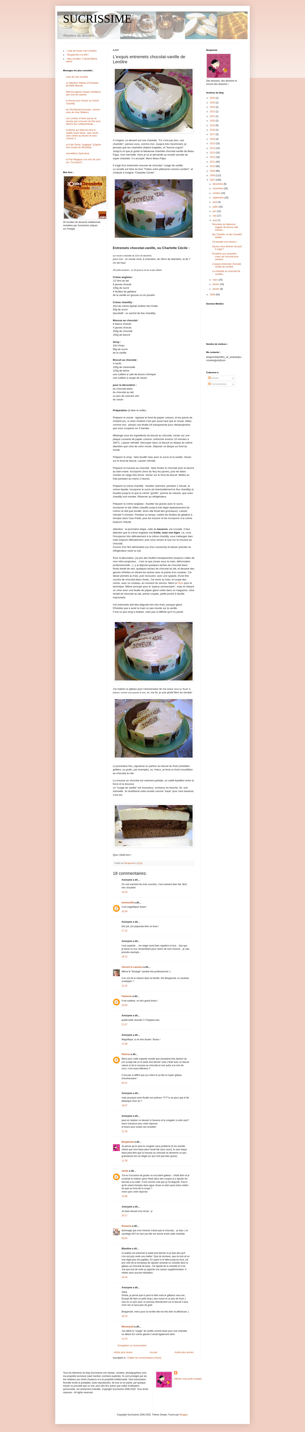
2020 (213, 120)
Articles (213, 378)
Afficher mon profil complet (188, 1378)
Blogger (184, 1414)
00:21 (124, 1083)
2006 (213, 294)
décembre (218, 184)
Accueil (153, 1352)
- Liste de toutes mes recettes (81, 50)
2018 (213, 130)
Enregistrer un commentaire (132, 1345)
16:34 (124, 911)
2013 (213, 152)
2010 (213, 166)
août (215, 202)
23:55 (124, 1005)
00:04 (124, 1238)
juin (215, 211)
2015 (213, 143)
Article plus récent (123, 1352)
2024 (213, 107)
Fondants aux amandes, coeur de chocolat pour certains (225, 256)
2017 (213, 134)
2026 (213, 98)
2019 (213, 125)
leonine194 (128, 902)
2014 (213, 148)
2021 (213, 116)
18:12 (124, 956)
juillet (216, 206)
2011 (213, 161)
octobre (217, 193)
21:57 (124, 1024)
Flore (180, 583)
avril (215, 220)
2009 (213, 171)
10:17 (124, 1215)
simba (125, 1171)
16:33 (124, 1316)
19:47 (124, 1105)
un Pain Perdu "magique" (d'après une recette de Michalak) (83, 146)
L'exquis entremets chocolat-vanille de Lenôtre (227, 265)
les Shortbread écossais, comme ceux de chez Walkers (83, 111)
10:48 (124, 1196)
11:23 (124, 1338)
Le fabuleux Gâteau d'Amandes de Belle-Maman (82, 84)
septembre (218, 197)
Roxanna (126, 1226)
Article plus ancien (184, 1352)
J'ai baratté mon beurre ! (224, 241)
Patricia (126, 1054)
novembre (218, 188)
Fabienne (127, 996)
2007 (213, 180)
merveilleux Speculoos (77, 153)
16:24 (124, 892)
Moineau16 (128, 1326)
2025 (213, 102)
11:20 (124, 1131)
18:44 (124, 1277)
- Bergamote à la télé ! (77, 54)
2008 (213, 175)
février (216, 284)
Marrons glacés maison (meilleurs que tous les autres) (83, 93)
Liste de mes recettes (77, 77)
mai (215, 215)
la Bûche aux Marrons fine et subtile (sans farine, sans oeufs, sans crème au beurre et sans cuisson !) (82, 134)
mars (215, 279)
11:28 (124, 1160)
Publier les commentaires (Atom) (144, 1357)
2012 (213, 157)
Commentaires (217, 384)
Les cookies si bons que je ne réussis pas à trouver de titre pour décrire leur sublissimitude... (83, 121)
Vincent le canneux (132, 967)
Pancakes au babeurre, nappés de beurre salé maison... (225, 227)
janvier (216, 289)
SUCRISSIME (97, 18)
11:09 (124, 1043)
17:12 (124, 930)
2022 (213, 111)
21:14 (124, 985)
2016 (213, 139)
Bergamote (128, 1142)
